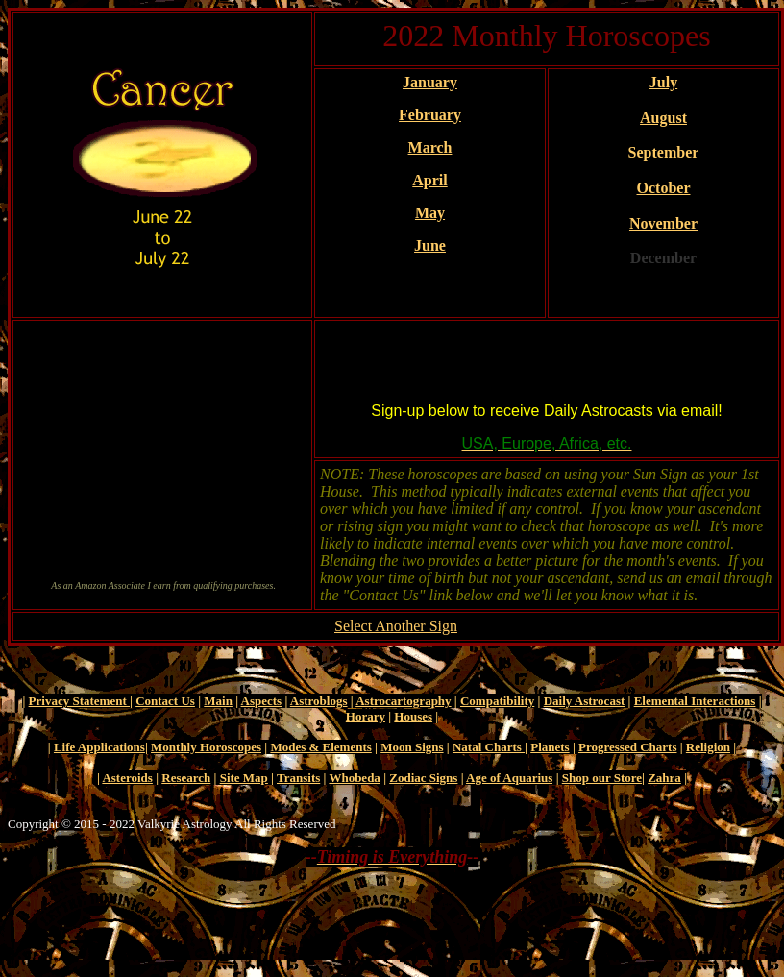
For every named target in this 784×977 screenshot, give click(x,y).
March (430, 147)
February (430, 115)
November (663, 223)
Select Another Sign (395, 626)
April (429, 180)
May (430, 213)
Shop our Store (602, 777)
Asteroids (127, 777)
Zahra (664, 777)
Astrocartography (403, 701)
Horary (365, 716)
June (430, 245)
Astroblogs (319, 701)
